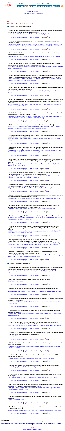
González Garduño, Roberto (26, 219)
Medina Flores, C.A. (13, 34)
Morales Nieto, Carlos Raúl (45, 231)
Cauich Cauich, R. (13, 56)
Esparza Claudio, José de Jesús (52, 46)
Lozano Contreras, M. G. (37, 56)
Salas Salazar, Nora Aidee (48, 78)
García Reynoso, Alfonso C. (49, 188)
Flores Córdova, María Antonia (16, 78)
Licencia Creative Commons (57, 421)
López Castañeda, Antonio (52, 243)
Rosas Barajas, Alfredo (14, 44)
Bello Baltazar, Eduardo (41, 410)
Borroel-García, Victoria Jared (27, 66)
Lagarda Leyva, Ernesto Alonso (17, 313)
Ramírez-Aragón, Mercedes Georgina (46, 66)
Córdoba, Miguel (55, 346)
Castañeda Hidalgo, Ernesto (20, 389)
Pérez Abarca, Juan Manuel (53, 325)
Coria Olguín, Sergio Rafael (30, 358)
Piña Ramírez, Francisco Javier (27, 80)
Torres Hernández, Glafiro (47, 217)
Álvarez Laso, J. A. (37, 176)
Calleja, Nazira (42, 291)
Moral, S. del (21, 165)
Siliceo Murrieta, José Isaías (46, 358)
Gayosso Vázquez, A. (39, 150)
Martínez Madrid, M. (20, 177)
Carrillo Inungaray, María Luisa (31, 256)
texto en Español (34, 37)
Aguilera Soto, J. (47, 34)
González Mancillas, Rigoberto (32, 244)
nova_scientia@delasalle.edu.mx (32, 429)
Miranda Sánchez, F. (48, 164)
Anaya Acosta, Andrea (14, 291)
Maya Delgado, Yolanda (43, 346)
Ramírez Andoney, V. (51, 150)
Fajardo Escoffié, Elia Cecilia (29, 291)
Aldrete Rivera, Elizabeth (54, 291)
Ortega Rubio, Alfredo (14, 347)
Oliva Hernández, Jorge (32, 217)
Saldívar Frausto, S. (36, 34)
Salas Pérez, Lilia (13, 66)
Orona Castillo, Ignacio (39, 128)
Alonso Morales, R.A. (36, 152)
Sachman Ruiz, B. (25, 164)
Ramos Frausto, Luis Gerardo (34, 46)
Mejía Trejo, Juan (13, 336)
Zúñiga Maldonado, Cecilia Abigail (17, 138)
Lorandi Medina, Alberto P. (33, 188)
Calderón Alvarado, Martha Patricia (18, 116)
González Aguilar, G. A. (50, 104)
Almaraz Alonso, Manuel (15, 358)
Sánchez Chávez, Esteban (30, 231)
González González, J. (25, 150)
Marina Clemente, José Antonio (17, 325)
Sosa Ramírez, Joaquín (29, 346)
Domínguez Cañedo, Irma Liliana (17, 208)
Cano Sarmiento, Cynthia (34, 208)
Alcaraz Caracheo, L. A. (25, 176)
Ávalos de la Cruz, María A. (15, 126)
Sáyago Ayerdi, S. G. (20, 106)
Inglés (25, 37)
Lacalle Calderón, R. (49, 176)
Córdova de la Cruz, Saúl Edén (16, 46)
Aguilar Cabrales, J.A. (23, 152)
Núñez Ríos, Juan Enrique (15, 302)
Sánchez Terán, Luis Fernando (16, 198)
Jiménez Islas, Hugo (38, 118)
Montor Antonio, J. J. (36, 164)
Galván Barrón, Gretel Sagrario (53, 255)
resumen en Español (17, 37)
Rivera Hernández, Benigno (36, 243)
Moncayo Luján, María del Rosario (17, 255)
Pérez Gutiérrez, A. (24, 56)
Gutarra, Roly (11, 399)
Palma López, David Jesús (15, 244)
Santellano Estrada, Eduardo (24, 232)
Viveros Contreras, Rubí (48, 208)
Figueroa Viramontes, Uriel (31, 126)
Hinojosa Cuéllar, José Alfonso (16, 217)
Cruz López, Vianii (13, 387)
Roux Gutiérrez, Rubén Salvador (35, 198)
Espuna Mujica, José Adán (52, 198)
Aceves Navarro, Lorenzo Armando (18, 243)
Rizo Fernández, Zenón (55, 44)
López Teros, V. (25, 104)
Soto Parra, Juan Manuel (33, 78)
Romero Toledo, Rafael (14, 91)
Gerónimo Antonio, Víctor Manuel (35, 325)
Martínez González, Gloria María (23, 118)
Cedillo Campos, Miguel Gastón (48, 313)
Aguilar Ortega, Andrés (28, 44)
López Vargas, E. (13, 176)
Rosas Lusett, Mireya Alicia (49, 377)
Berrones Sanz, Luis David (15, 271)
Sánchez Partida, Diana (42, 271)
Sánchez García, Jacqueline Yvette (33, 302)
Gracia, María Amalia (28, 410)
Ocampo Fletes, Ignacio (25, 387)
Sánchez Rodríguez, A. (32, 177)
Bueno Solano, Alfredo (32, 313)
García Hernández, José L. (47, 126)
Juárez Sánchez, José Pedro (41, 387)
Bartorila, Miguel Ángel (34, 377)
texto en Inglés (34, 95)
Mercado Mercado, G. (14, 104)
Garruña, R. (48, 56)
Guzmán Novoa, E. (25, 34)
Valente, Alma (20, 399)
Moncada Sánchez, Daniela (41, 91)
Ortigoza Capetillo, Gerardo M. (16, 188)
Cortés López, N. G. (13, 164)
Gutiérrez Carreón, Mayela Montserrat (33, 367)
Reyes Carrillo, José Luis (15, 256)
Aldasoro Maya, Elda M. (55, 410)
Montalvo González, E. (36, 104)
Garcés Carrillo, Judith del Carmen (17, 377)
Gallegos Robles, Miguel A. (24, 128)
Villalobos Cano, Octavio (15, 231)
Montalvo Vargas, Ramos (15, 367)
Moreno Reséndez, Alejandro (36, 255)
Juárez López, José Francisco (49, 244)
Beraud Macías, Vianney (15, 346)
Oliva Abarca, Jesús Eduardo (16, 281)
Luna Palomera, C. (13, 150)
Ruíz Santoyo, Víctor (27, 91)
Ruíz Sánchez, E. (57, 56)
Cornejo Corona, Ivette (41, 44)
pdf (49, 37)
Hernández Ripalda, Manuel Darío (37, 138)
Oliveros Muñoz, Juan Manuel (36, 116)
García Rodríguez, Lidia (14, 410)
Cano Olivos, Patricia (29, 271)
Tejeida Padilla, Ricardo (50, 302)
